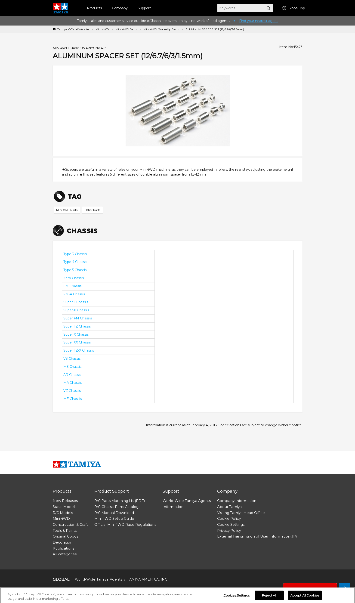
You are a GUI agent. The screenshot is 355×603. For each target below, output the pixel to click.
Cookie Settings (230, 524)
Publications (63, 548)
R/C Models (63, 512)
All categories (65, 554)
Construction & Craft (70, 524)
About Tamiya (229, 506)
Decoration (62, 542)
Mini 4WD (102, 29)
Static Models (64, 506)
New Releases (65, 500)
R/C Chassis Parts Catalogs (117, 506)
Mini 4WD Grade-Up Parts (161, 29)
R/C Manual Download (114, 512)
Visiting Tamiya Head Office (241, 512)
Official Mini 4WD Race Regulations (125, 524)
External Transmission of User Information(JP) (257, 536)
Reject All (269, 596)
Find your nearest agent (258, 21)
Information (173, 506)
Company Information (236, 500)
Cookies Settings (236, 596)
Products (94, 8)
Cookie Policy (229, 518)
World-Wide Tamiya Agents (187, 500)
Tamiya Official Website (73, 29)
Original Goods (65, 536)
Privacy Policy (229, 530)
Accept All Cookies (304, 596)
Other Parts (92, 210)
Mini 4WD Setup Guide (114, 518)
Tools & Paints (65, 530)
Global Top (293, 8)
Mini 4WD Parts (126, 29)
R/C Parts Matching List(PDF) (119, 500)
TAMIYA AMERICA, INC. (147, 579)
